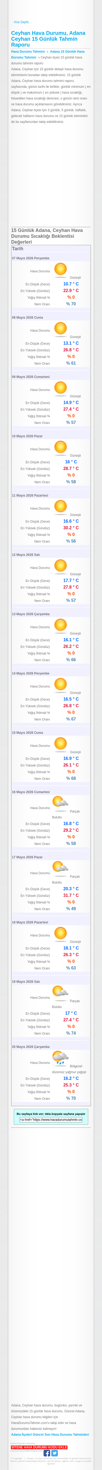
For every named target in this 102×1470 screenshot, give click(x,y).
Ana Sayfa (51, 22)
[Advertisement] (51, 176)
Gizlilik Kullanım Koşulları (26, 1451)
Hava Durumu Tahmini (51, 10)
